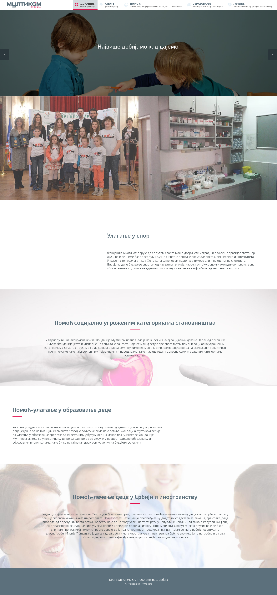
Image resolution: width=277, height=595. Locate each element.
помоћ (153, 5)
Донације (85, 5)
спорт (109, 5)
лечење (250, 5)
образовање (205, 5)
